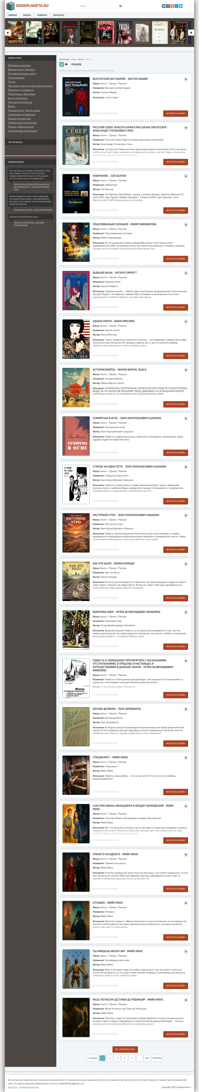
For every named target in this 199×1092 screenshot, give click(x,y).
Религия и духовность (21, 89)
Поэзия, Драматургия (21, 126)
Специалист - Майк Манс (110, 757)
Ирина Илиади (109, 576)
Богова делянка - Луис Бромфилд (117, 708)
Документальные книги (22, 73)
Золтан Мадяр (109, 92)
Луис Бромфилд (110, 722)
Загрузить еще (125, 1049)
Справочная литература (22, 122)
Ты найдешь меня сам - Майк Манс (118, 951)
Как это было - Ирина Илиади (113, 563)
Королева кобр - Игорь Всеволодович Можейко (126, 611)
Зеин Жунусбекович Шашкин (117, 431)
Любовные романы (19, 65)
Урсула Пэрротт (109, 286)
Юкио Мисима (109, 334)
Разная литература (19, 118)
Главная (12, 15)
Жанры (27, 15)
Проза (112, 83)
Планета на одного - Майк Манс (115, 854)
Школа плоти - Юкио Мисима (113, 321)
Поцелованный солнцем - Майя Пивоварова (124, 224)
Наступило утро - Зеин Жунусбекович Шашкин (126, 515)
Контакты (58, 15)
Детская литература (20, 102)
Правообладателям (29, 1087)
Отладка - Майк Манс (108, 902)
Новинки (42, 15)
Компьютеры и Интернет (22, 130)
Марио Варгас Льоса (112, 382)
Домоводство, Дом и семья (24, 110)
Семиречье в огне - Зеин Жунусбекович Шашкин (127, 418)
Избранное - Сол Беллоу (109, 175)
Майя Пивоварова (111, 237)
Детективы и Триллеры (21, 93)
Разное (122, 83)
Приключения (16, 77)
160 (147, 1058)
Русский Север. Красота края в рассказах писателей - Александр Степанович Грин (130, 129)
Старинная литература (21, 114)
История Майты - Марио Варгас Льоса (119, 369)
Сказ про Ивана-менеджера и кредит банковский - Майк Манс (133, 807)
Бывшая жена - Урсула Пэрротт (115, 272)
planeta (27, 6)
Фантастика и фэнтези (21, 69)
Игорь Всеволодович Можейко (118, 625)
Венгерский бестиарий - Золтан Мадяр (120, 78)
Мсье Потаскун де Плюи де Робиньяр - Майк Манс (128, 999)
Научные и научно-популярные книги (30, 85)
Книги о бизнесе (17, 97)
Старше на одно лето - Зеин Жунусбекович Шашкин (129, 466)
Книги (103, 83)
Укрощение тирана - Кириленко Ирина (33, 209)
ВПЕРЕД (157, 1058)
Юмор (11, 106)
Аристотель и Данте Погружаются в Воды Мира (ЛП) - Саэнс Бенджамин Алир (32, 186)
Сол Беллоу (107, 189)
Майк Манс (107, 770)
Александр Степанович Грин (116, 144)
